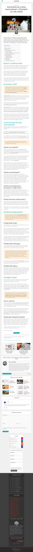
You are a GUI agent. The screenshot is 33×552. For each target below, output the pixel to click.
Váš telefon (12, 459)
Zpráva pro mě (13, 462)
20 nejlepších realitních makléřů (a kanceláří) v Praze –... (12, 382)
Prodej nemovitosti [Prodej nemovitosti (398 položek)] (14, 510)
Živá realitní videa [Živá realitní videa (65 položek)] (13, 515)
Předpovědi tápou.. (9, 57)
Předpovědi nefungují (9, 56)
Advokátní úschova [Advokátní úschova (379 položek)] (14, 497)
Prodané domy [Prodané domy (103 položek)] (13, 505)
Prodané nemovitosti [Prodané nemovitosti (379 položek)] (14, 506)
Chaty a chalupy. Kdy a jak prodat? (12, 392)
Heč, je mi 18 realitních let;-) (11, 387)
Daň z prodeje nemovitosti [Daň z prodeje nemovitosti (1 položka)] (14, 500)
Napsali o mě (18, 485)
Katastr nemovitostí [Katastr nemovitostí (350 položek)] (14, 501)
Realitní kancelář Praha (8, 340)
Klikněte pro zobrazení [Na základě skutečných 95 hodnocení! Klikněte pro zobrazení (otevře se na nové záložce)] (16, 543)
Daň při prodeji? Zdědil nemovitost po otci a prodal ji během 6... (26, 387)
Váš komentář (4, 415)
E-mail (17, 423)
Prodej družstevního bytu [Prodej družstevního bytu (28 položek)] (14, 509)
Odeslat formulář (14, 470)
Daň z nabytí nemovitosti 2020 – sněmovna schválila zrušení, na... (27, 393)
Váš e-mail (12, 455)
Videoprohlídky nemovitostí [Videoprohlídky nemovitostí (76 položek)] (15, 514)
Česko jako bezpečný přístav (10, 60)
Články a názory (16, 5)
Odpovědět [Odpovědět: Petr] (5, 407)
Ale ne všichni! (8, 59)
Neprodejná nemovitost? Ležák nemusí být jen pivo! (27, 382)
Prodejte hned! (7, 58)
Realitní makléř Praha (16, 340)
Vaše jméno (13, 452)
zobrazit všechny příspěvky (7, 373)
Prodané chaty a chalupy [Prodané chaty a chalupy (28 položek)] (14, 504)
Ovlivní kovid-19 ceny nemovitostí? (10, 50)
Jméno (3, 423)
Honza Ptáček (17, 35)
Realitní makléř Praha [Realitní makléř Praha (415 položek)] (14, 513)
